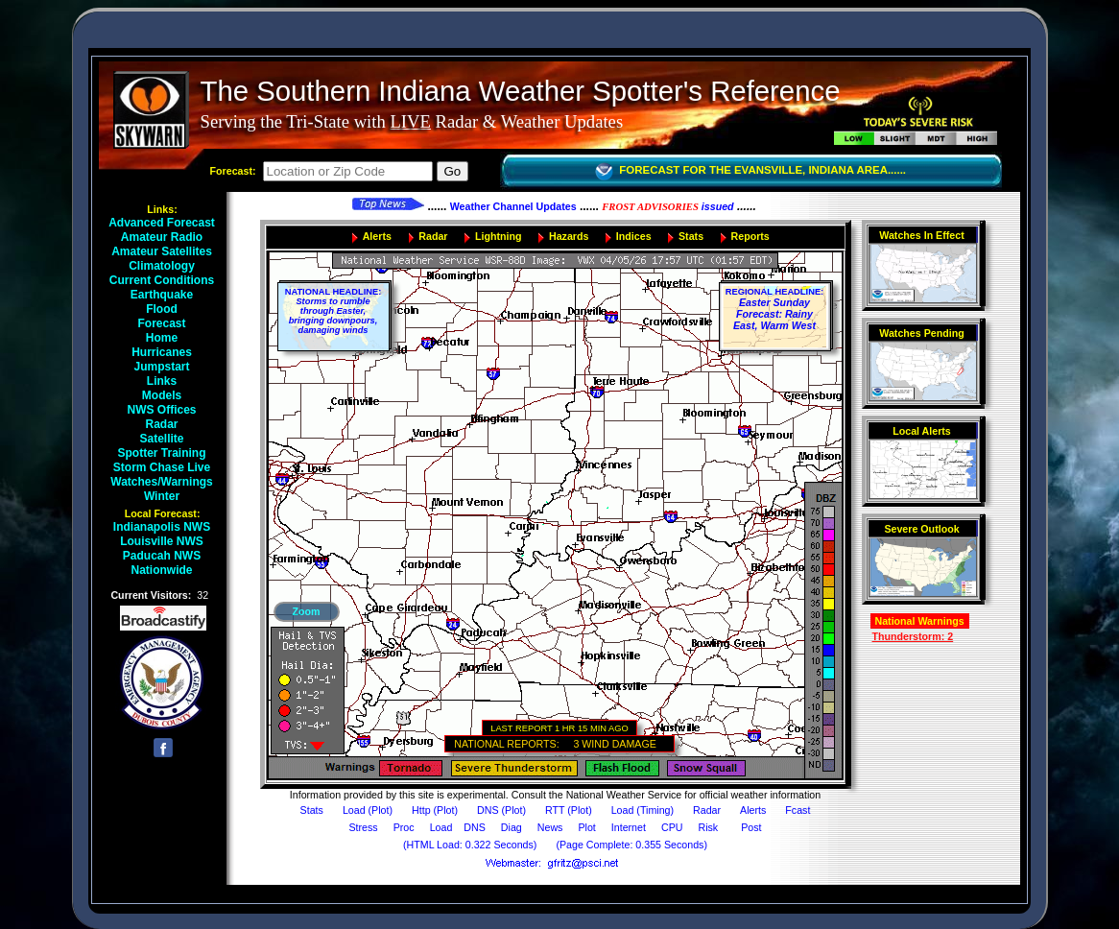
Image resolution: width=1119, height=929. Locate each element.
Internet (628, 827)
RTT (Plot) (568, 810)
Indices (634, 236)
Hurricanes (166, 352)
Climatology (166, 266)
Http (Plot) (435, 810)
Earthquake (166, 294)
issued (667, 206)
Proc (404, 827)
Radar (166, 424)
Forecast (166, 323)
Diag (511, 827)
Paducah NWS (166, 555)
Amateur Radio (166, 237)
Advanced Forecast (166, 222)
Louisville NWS (166, 541)
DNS (475, 827)
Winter (166, 496)
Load (441, 827)
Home (166, 338)
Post (751, 827)
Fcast (797, 810)
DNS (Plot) (501, 810)
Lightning (498, 236)
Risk (708, 827)
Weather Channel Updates (513, 206)
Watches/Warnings (166, 481)
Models (166, 395)
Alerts (377, 236)
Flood (166, 309)
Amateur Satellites (166, 251)
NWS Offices (166, 410)
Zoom (306, 611)
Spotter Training (166, 453)
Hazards (568, 236)
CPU (672, 827)
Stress (363, 827)
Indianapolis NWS (166, 527)
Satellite (166, 438)
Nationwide (166, 570)
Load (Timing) (642, 810)
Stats (691, 236)
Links (166, 381)
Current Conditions (166, 280)
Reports (750, 236)
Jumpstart (166, 366)
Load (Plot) (368, 810)
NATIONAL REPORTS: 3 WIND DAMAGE (559, 744)
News (550, 827)
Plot (586, 827)
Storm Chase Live (166, 467)
